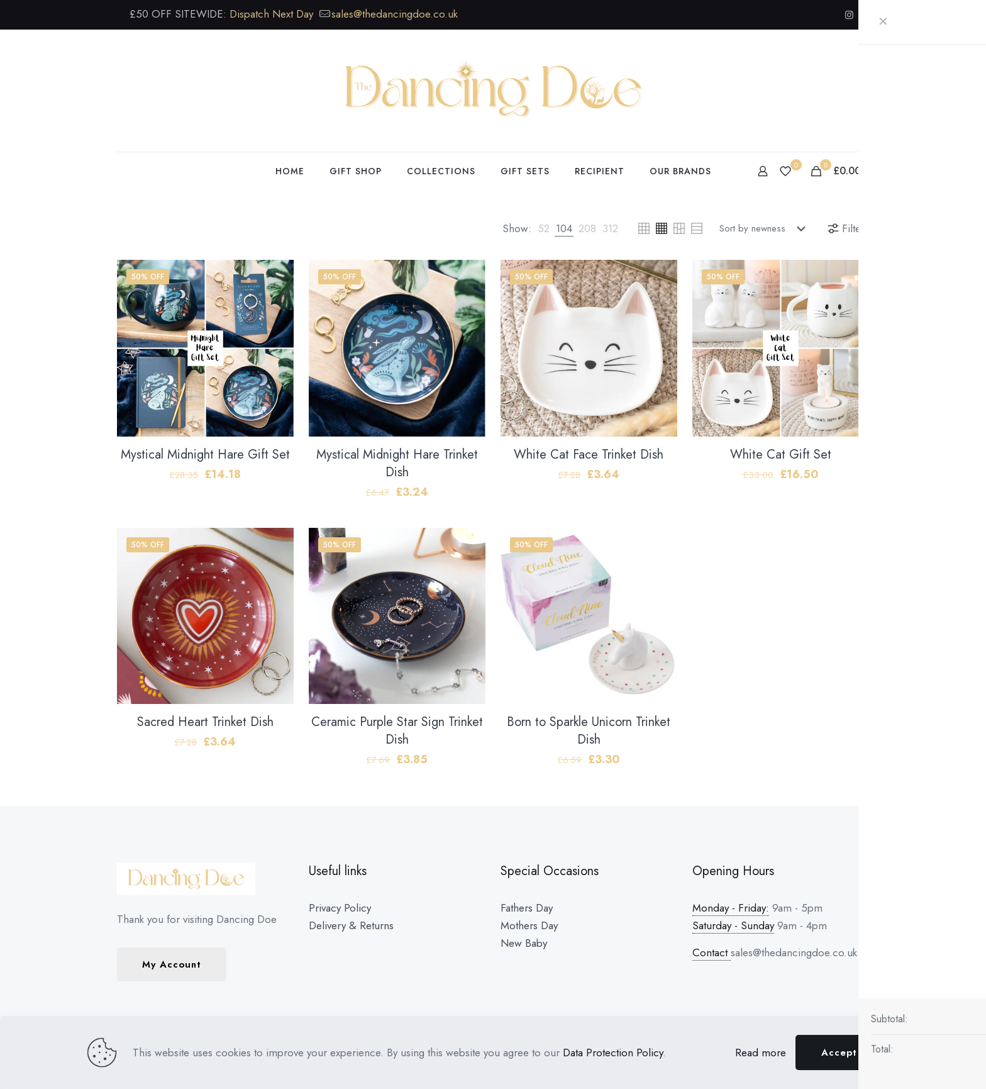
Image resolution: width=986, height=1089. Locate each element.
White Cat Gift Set (780, 454)
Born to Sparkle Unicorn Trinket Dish (588, 731)
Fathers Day (527, 907)
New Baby (524, 943)
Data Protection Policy (613, 1052)
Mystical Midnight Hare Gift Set (205, 454)
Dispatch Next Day (271, 13)
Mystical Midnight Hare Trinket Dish (397, 463)
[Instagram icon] (849, 15)
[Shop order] (765, 228)
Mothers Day (529, 925)
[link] (543, 228)
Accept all (847, 1052)
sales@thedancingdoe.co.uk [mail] (394, 13)
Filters (847, 228)
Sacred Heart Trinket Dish (205, 722)
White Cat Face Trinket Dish (588, 454)
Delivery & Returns (351, 925)
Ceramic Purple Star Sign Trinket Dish (397, 731)
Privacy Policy (340, 907)
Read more (760, 1052)
